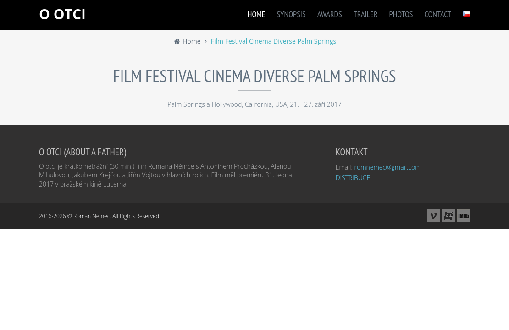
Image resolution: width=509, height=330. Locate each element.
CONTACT (438, 14)
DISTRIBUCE (353, 177)
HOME (257, 14)
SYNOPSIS (291, 14)
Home (187, 41)
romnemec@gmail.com (387, 167)
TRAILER (366, 14)
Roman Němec (91, 216)
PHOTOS (401, 14)
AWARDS (329, 14)
